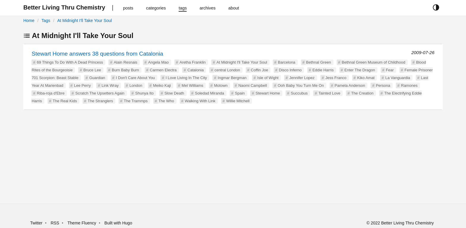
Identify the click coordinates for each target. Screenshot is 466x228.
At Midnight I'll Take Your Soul (84, 20)
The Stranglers (100, 101)
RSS (55, 223)
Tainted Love (330, 93)
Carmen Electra (163, 70)
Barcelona (286, 62)
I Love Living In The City (186, 78)
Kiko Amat (366, 78)
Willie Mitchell (238, 101)
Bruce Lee (92, 70)
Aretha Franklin (193, 62)
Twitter (36, 223)
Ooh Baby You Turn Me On (301, 85)
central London (227, 70)
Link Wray (110, 85)
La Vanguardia (397, 78)
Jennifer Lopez (301, 78)
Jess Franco (336, 78)
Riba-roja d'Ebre (51, 93)
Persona (383, 85)
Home (28, 20)
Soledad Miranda (209, 93)
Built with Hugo (118, 223)
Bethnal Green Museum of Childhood (373, 62)
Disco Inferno (290, 70)
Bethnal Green (318, 62)
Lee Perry (82, 85)
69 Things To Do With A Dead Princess (70, 62)
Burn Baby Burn (125, 70)
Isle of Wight (268, 78)
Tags (45, 20)
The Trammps (136, 101)
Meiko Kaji (162, 85)
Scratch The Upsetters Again (99, 93)
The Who (166, 101)
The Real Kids (65, 101)
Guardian (97, 78)
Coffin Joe (259, 70)
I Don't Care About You (135, 78)
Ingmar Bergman (232, 78)
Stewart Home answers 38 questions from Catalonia (97, 54)
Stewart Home (268, 93)
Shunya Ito (144, 93)
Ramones (409, 85)
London (135, 85)
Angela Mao (158, 62)
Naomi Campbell (252, 85)
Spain (240, 93)
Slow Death (174, 93)
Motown (221, 85)
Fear (390, 70)
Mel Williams (192, 85)
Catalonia (196, 70)
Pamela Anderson (350, 85)
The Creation (362, 93)
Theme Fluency (82, 223)
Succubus (299, 93)
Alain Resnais (126, 62)
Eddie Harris (323, 70)
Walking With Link (200, 101)
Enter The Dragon (359, 70)
